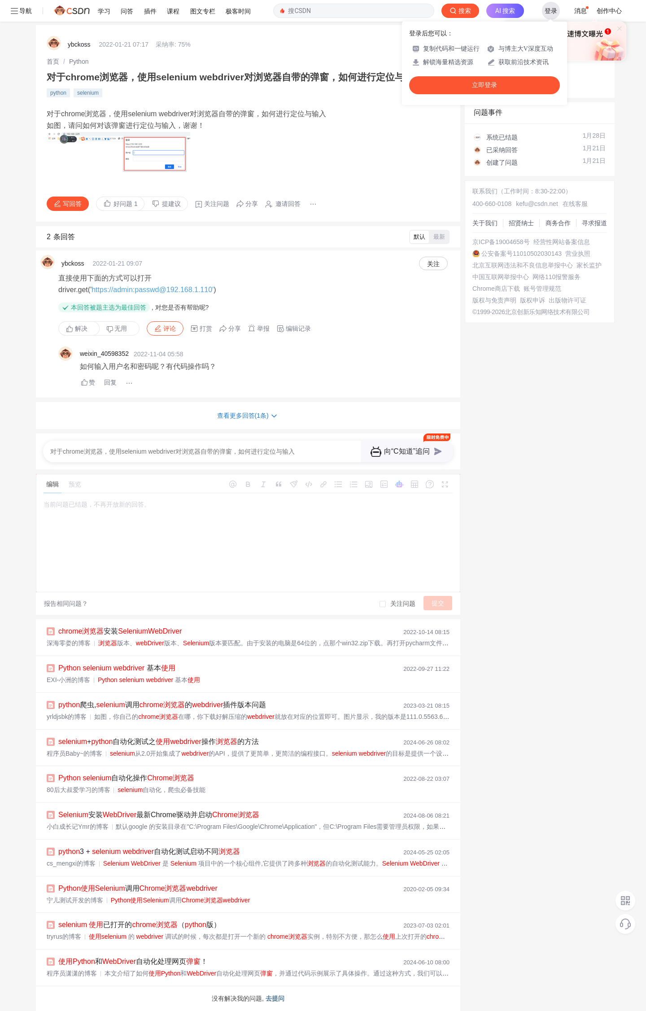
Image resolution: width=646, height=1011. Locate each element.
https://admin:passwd (125, 289)
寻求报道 (594, 223)
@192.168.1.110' (186, 289)
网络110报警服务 (557, 276)
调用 (138, 888)
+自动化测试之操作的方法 (158, 741)
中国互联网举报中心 (500, 276)
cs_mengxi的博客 (71, 863)
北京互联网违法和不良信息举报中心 (522, 265)
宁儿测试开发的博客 (75, 900)
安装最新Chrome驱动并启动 (158, 814)
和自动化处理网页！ (133, 961)
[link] (53, 61)
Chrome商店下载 (496, 288)
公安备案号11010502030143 (521, 253)
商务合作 (558, 223)
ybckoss (79, 44)
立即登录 (484, 85)
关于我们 (485, 223)
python (58, 93)
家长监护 (589, 265)
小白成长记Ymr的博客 (78, 826)
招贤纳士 (521, 223)
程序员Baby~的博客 (74, 753)
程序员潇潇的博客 (72, 973)
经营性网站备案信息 (561, 241)
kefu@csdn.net (537, 203)
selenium (88, 93)
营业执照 (577, 253)
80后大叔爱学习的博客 (78, 789)
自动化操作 (126, 778)
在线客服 (575, 203)
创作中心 (609, 10)
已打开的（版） (139, 924)
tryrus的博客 (64, 936)
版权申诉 (532, 300)
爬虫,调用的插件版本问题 (162, 705)
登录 (551, 10)
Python (79, 61)
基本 (116, 668)
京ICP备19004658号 (501, 241)
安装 (120, 631)
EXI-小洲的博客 (68, 679)
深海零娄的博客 (69, 643)
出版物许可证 (567, 300)
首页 (53, 61)
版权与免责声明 (494, 300)
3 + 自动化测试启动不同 (149, 851)
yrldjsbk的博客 (67, 716)
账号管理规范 (542, 288)
